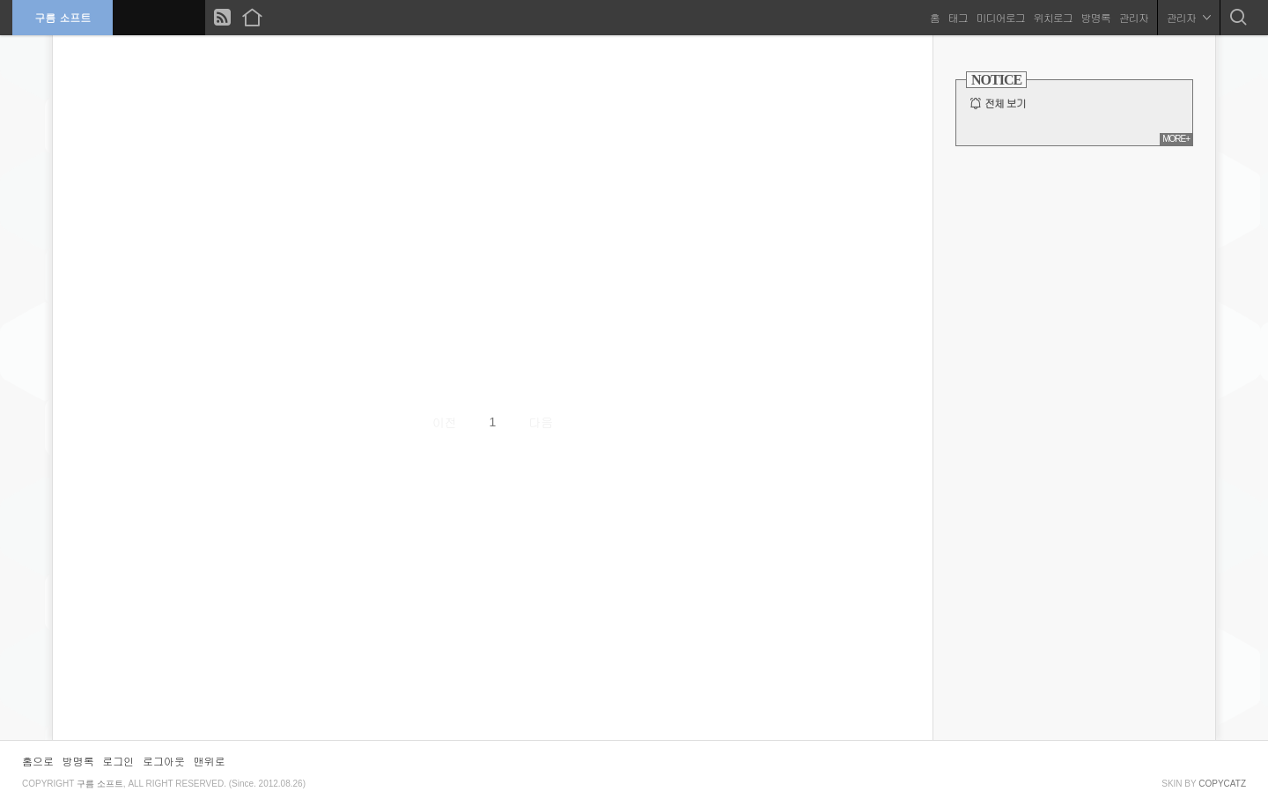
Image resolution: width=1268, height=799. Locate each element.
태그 (957, 17)
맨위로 (209, 760)
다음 (540, 422)
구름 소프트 (63, 17)
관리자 (1132, 17)
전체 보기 (1005, 103)
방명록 (1095, 17)
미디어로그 (1000, 17)
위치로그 (1052, 17)
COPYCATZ (1222, 783)
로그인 (118, 760)
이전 (444, 422)
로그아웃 (164, 760)
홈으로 (38, 760)
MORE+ (1176, 139)
